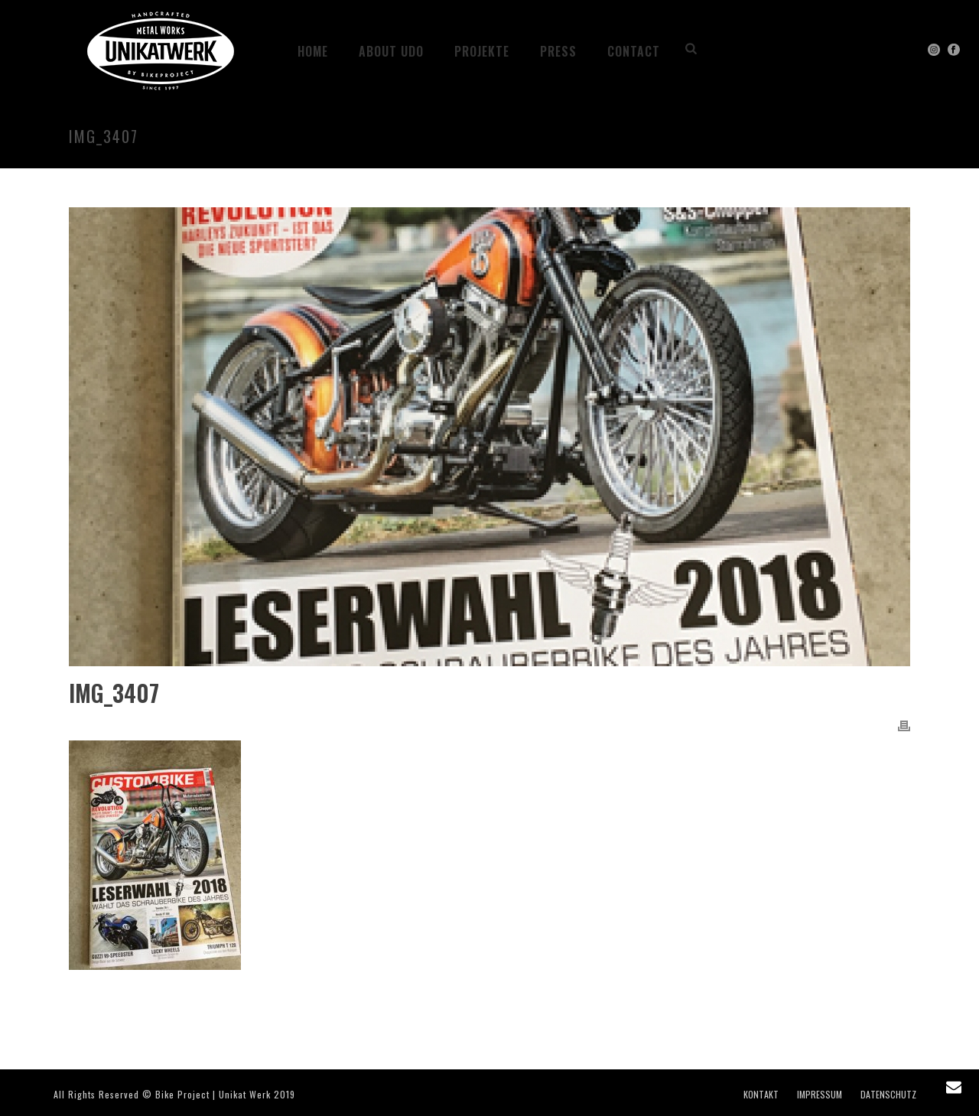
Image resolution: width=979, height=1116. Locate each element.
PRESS (558, 51)
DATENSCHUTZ (888, 1094)
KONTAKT (761, 1094)
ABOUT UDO (391, 51)
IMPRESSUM (819, 1094)
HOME (313, 51)
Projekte (481, 51)
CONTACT (633, 51)
